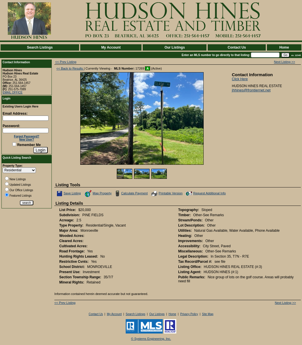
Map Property (98, 193)
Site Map (207, 314)
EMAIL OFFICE (12, 92)
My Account (111, 47)
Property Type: (13, 165)
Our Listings (175, 47)
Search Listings (40, 47)
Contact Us (237, 47)
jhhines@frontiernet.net (251, 90)
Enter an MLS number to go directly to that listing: (216, 55)
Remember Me (26, 145)
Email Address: (15, 114)
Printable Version (166, 193)
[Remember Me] (14, 144)
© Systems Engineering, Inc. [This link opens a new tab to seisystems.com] (151, 338)
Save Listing (68, 193)
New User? (26, 139)
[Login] (40, 150)
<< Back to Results (70, 68)
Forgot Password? (26, 136)
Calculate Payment (131, 193)
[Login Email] (26, 118)
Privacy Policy (189, 314)
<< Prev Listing (65, 62)
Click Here (240, 79)
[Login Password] (26, 130)
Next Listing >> (284, 62)
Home (284, 47)
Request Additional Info (205, 193)
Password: (11, 126)
